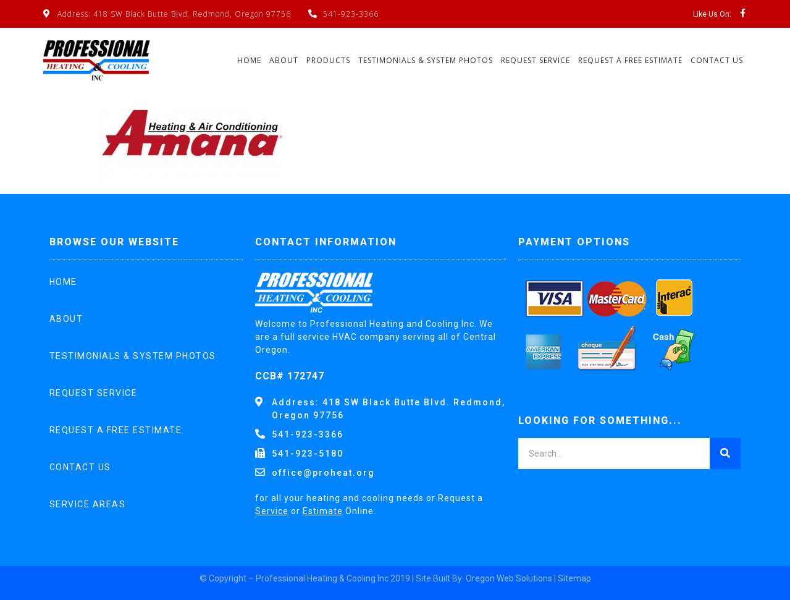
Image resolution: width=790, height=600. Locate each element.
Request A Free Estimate (630, 60)
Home (249, 60)
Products (328, 60)
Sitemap (574, 578)
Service (271, 511)
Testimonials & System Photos (425, 60)
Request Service (535, 60)
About (283, 60)
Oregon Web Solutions (509, 578)
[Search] (725, 453)
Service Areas (87, 504)
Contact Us (717, 60)
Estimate (323, 511)
